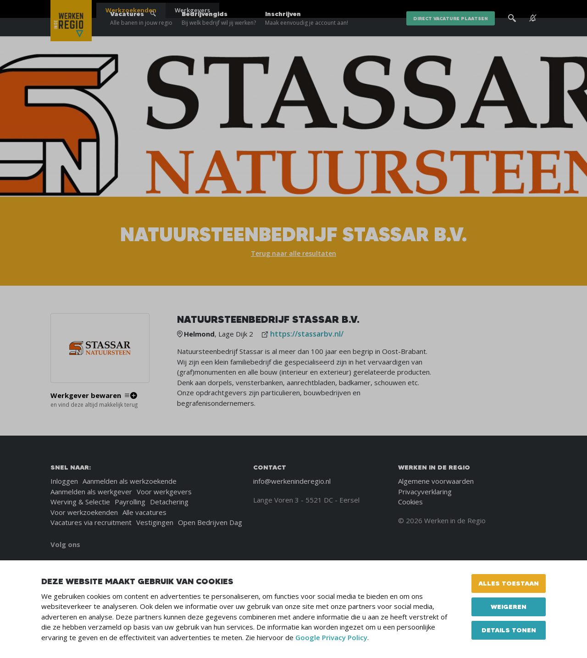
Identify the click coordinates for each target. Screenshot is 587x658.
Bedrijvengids (219, 36)
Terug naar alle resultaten (293, 253)
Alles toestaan (508, 583)
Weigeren (508, 607)
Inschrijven (306, 36)
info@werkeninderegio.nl (292, 481)
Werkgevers (192, 10)
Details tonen (509, 630)
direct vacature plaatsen (450, 36)
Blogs (426, 9)
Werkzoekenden (130, 10)
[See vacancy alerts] (533, 36)
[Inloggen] (513, 10)
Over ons (453, 9)
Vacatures (141, 36)
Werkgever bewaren (85, 395)
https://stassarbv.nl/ (306, 334)
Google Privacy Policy (331, 637)
